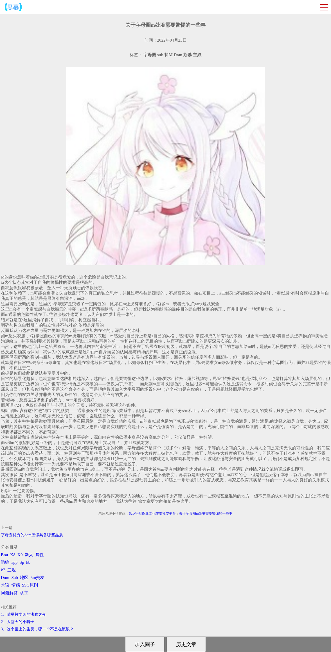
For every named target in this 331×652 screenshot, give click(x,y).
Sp (22, 562)
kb (28, 562)
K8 (12, 555)
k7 (3, 570)
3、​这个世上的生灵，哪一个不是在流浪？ (37, 629)
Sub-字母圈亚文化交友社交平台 (152, 513)
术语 (5, 585)
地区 (24, 577)
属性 (39, 555)
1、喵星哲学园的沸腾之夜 (23, 614)
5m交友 (37, 577)
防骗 (5, 562)
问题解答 (9, 592)
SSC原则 (30, 585)
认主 (24, 592)
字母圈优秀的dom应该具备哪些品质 (32, 535)
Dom (5, 577)
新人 (29, 555)
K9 (19, 555)
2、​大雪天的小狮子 (17, 622)
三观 (11, 570)
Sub (15, 577)
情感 (16, 585)
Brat (4, 555)
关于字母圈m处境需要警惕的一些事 (205, 513)
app (15, 562)
